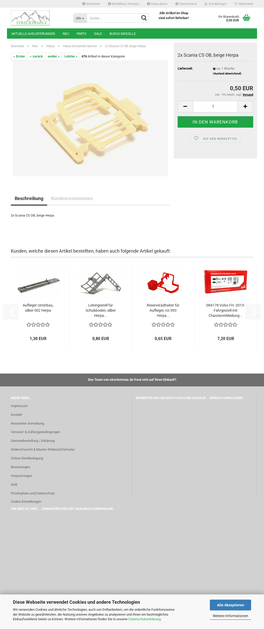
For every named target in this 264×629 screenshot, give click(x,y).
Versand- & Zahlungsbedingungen (35, 432)
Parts (81, 34)
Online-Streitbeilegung (27, 458)
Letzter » (71, 56)
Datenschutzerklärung (144, 619)
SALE (98, 34)
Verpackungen (21, 476)
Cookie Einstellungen (26, 501)
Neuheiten (91, 4)
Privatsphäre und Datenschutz (33, 493)
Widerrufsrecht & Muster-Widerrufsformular (43, 449)
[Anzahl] (215, 106)
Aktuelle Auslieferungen (33, 34)
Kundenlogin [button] (215, 4)
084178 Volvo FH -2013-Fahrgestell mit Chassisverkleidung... (225, 310)
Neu (66, 34)
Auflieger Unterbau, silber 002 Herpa (38, 307)
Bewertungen (20, 467)
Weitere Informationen (230, 616)
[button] (186, 4)
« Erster (19, 56)
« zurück (36, 56)
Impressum (19, 406)
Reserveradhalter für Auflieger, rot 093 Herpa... (163, 310)
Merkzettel (243, 4)
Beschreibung (29, 198)
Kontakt (16, 415)
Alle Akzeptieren (230, 605)
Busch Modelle (123, 34)
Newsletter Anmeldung (27, 423)
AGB (14, 484)
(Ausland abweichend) (227, 73)
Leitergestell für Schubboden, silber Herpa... (101, 310)
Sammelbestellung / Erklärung (33, 441)
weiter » (54, 56)
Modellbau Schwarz (123, 4)
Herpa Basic (157, 4)
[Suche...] (79, 18)
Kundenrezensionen (72, 198)
